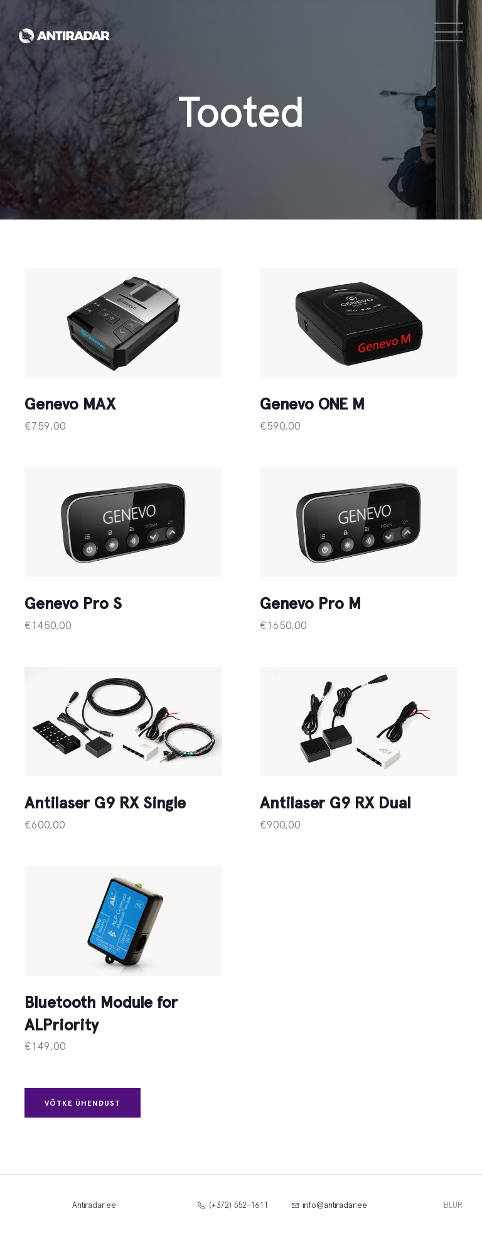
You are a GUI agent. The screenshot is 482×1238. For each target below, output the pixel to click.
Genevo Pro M (310, 604)
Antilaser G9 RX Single (105, 804)
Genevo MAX (69, 405)
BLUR (453, 1206)
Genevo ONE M (312, 405)
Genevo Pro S (73, 604)
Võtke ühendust (82, 1103)
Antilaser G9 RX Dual (335, 804)
